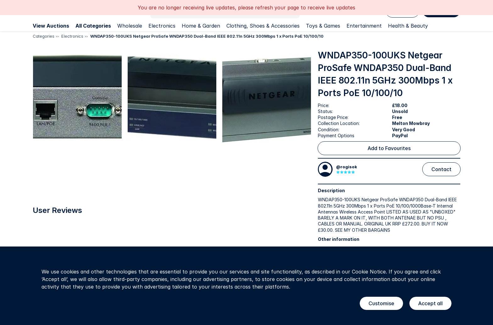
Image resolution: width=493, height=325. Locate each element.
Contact (441, 169)
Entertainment (364, 26)
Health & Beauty (408, 26)
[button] (101, 117)
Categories (43, 36)
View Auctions (51, 26)
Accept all (430, 303)
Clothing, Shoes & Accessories (263, 26)
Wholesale (129, 26)
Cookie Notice (369, 271)
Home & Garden (201, 26)
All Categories (93, 26)
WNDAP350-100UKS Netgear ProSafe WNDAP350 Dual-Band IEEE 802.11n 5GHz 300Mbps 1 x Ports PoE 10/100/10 (207, 36)
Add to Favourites (389, 148)
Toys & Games (323, 26)
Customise (381, 303)
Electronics (161, 26)
